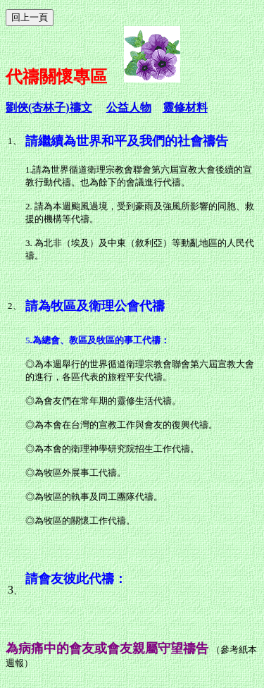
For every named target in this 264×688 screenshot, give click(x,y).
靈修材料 (185, 107)
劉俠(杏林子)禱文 (49, 107)
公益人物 (128, 107)
